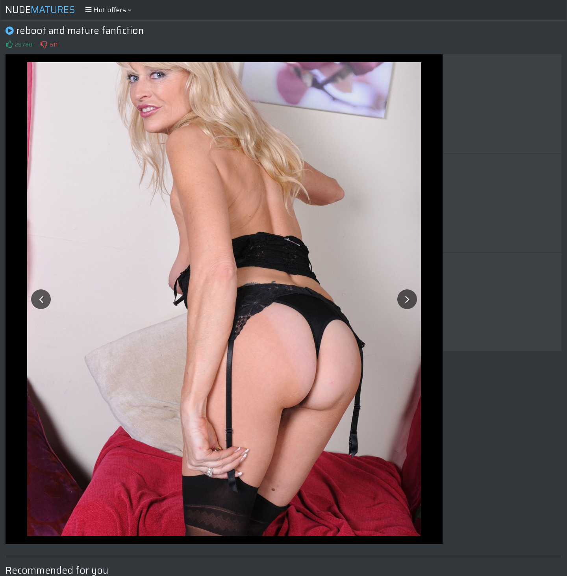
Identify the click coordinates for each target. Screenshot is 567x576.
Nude (40, 9)
